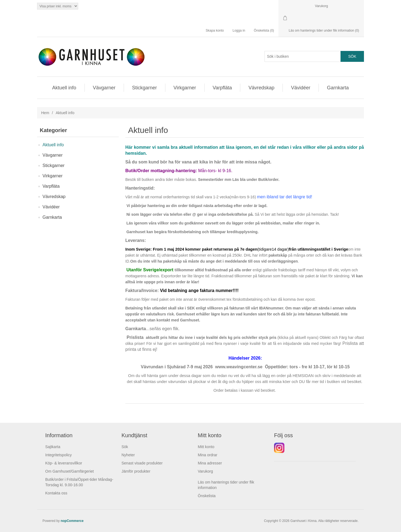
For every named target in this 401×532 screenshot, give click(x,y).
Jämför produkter (135, 471)
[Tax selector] (57, 6)
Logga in (239, 30)
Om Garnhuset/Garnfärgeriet (69, 471)
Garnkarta (338, 87)
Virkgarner (185, 87)
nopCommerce (72, 521)
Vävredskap (261, 87)
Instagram (279, 448)
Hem (45, 113)
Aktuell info (64, 87)
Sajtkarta (52, 447)
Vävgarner (104, 87)
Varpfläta (222, 87)
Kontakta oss (56, 493)
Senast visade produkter (142, 463)
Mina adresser (210, 463)
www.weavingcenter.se (239, 366)
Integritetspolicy (58, 455)
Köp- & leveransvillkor (63, 463)
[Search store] (303, 56)
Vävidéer (300, 87)
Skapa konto (215, 30)
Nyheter (128, 455)
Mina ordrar (207, 455)
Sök (124, 447)
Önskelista (206, 496)
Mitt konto (206, 447)
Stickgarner (144, 87)
